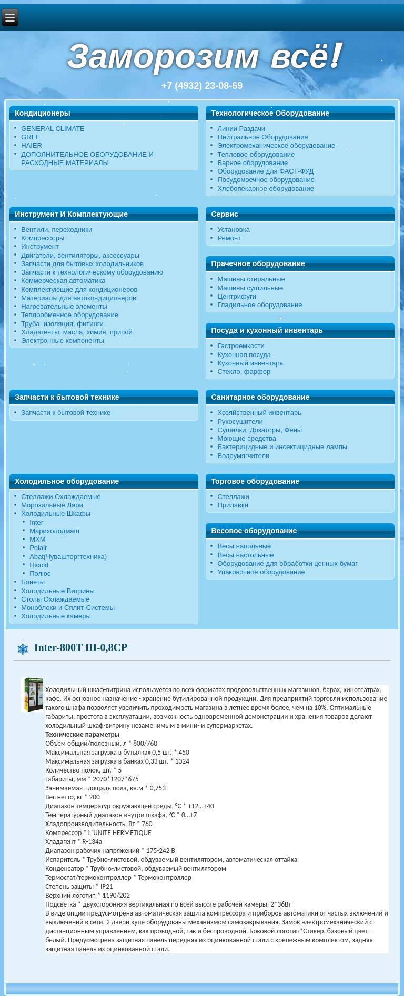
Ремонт (229, 238)
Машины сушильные (250, 288)
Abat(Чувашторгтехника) (68, 557)
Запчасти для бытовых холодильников (82, 264)
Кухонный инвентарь (250, 363)
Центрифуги (236, 296)
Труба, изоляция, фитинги (62, 324)
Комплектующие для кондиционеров (79, 289)
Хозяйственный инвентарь (259, 412)
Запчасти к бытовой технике (65, 412)
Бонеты (33, 582)
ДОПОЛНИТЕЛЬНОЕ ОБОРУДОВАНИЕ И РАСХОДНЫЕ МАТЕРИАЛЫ (87, 158)
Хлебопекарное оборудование (265, 188)
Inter (36, 522)
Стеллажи (233, 497)
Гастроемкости (240, 346)
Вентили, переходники (56, 229)
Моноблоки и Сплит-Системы (68, 608)
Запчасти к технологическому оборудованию (92, 272)
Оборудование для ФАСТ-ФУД (265, 171)
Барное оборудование (252, 163)
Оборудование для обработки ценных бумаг (287, 563)
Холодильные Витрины (58, 591)
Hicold (38, 565)
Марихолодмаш (54, 531)
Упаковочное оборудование (261, 572)
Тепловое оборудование (256, 154)
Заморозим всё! (202, 56)
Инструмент (40, 246)
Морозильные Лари (52, 505)
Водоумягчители (243, 456)
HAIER (31, 145)
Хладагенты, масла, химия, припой (77, 332)
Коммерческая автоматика (63, 280)
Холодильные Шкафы (55, 513)
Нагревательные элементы (64, 306)
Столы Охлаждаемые (55, 599)
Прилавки (232, 505)
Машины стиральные (251, 279)
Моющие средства (246, 438)
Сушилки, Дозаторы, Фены (259, 430)
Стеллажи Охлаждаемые (61, 497)
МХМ (37, 539)
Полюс (39, 573)
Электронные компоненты (62, 340)
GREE (31, 137)
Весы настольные (245, 555)
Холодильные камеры (56, 616)
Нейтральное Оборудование (262, 137)
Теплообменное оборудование (69, 315)
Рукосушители (239, 421)
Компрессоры (42, 238)
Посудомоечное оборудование (265, 180)
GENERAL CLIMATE (53, 129)
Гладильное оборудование (259, 305)
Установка (233, 229)
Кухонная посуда (244, 355)
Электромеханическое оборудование (276, 145)
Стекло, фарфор (243, 371)
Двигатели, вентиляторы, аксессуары (80, 255)
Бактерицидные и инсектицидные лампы (282, 447)
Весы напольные (244, 546)
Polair (38, 548)
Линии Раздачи (241, 129)
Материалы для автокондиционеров (78, 298)
